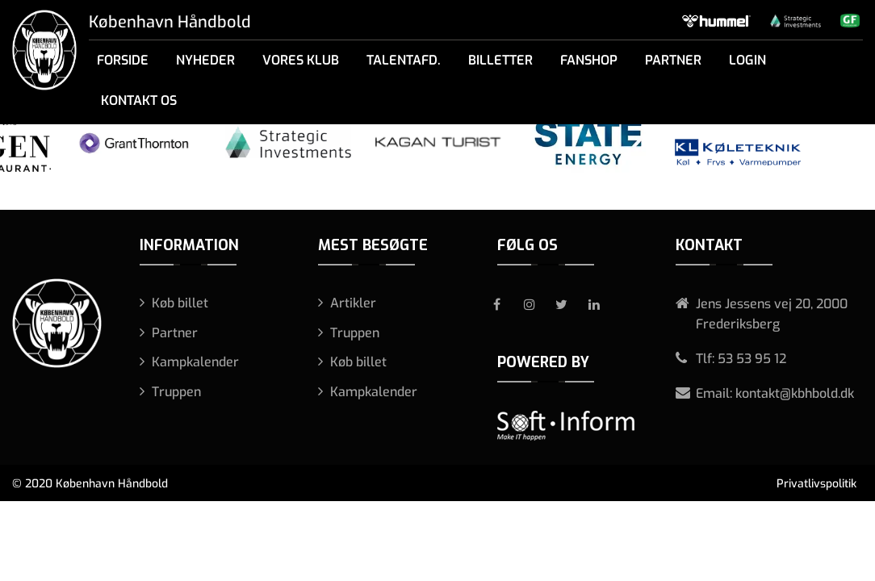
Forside (123, 60)
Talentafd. (403, 60)
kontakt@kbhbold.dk (794, 393)
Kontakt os (139, 100)
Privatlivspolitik (816, 483)
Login (747, 60)
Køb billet (180, 303)
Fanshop (589, 60)
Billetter (500, 60)
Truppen (176, 391)
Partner (673, 60)
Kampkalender (195, 361)
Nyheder (205, 60)
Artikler (353, 303)
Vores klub (300, 60)
